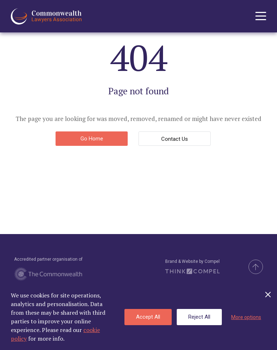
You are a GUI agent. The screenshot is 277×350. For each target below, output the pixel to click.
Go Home (91, 138)
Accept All (148, 317)
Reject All (199, 317)
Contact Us (174, 139)
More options (246, 317)
